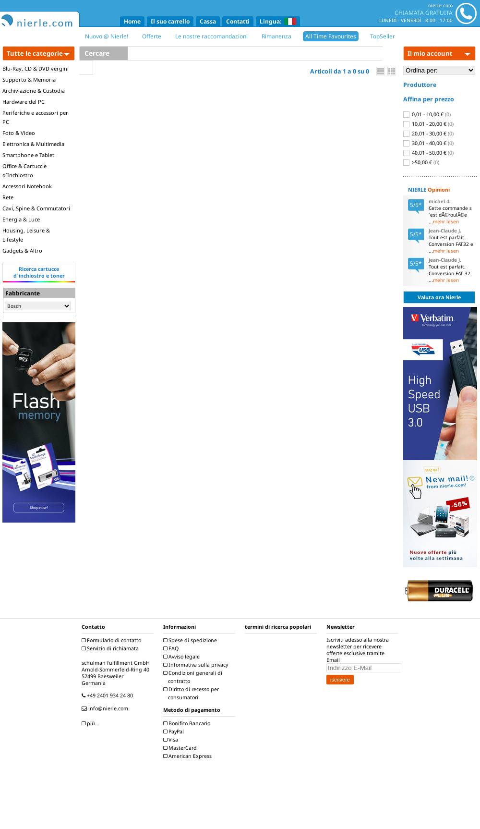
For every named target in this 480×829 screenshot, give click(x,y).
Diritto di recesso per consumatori (192, 693)
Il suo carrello (170, 21)
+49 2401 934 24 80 (108, 695)
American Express (189, 756)
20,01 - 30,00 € (428, 133)
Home (132, 21)
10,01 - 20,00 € (428, 124)
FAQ (172, 648)
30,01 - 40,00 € (428, 143)
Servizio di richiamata (111, 648)
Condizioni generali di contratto (194, 677)
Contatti (238, 21)
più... (91, 723)
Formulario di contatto (112, 640)
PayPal (175, 731)
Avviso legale (183, 656)
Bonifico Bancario (188, 723)
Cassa (208, 21)
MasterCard (181, 747)
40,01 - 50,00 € (428, 152)
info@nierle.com (106, 708)
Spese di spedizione (191, 640)
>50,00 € (421, 162)
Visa (172, 739)
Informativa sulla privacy (197, 664)
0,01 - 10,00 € (427, 114)
